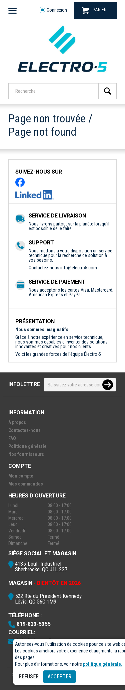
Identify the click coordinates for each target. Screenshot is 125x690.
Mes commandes (25, 483)
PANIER (94, 10)
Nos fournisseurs (26, 454)
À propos (17, 422)
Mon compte (20, 476)
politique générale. (102, 664)
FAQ (12, 438)
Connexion (53, 10)
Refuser (29, 676)
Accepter (59, 676)
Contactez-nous (24, 430)
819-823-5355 (34, 624)
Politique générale (27, 446)
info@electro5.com (78, 267)
